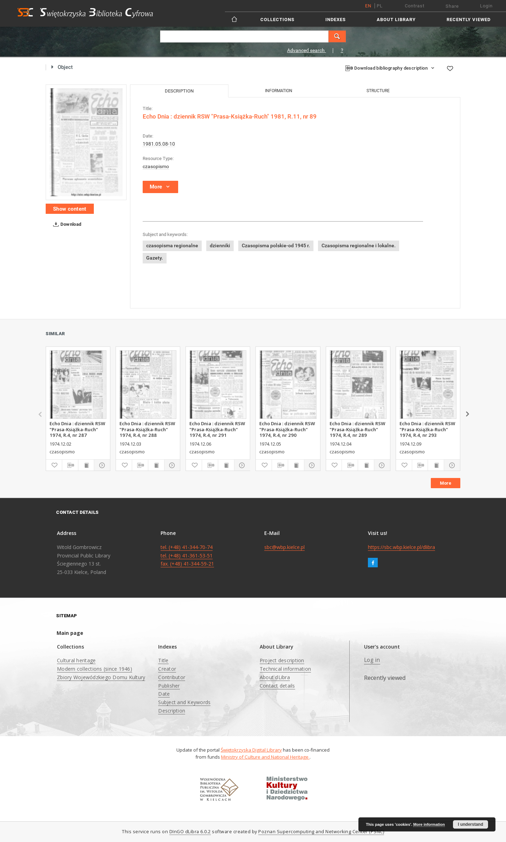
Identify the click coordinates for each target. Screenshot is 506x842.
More (445, 483)
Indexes (335, 19)
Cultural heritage (76, 660)
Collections (277, 19)
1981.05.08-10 (159, 144)
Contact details (277, 685)
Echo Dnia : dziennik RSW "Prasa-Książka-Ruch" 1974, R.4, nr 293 (427, 429)
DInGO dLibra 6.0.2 (190, 832)
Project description (282, 660)
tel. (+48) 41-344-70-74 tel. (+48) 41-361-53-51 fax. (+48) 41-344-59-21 (187, 555)
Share (452, 6)
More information (429, 824)
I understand (470, 824)
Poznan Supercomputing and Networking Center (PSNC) (321, 832)
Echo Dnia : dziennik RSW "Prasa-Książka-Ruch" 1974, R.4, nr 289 (357, 429)
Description (171, 710)
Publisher (169, 685)
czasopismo (156, 166)
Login (486, 5)
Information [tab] (278, 90)
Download (66, 224)
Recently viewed (469, 19)
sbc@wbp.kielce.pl (284, 547)
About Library (396, 19)
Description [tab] (179, 91)
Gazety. (154, 258)
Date (164, 693)
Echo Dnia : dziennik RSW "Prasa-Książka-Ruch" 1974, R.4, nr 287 (77, 429)
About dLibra (275, 677)
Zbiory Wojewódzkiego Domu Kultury (101, 677)
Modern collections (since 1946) (94, 668)
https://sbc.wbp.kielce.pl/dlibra (401, 547)
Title (163, 660)
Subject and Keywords (184, 702)
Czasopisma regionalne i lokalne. (359, 245)
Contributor (171, 677)
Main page (70, 633)
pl (380, 5)
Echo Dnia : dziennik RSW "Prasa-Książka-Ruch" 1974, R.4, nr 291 (217, 429)
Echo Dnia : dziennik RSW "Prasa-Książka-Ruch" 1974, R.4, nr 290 (287, 429)
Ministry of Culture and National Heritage (265, 757)
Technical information (285, 668)
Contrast (414, 5)
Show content (69, 209)
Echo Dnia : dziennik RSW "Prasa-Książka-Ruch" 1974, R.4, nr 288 (147, 429)
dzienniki (220, 245)
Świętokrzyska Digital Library (251, 750)
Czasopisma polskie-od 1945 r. (276, 245)
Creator (167, 668)
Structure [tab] (378, 90)
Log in (372, 660)
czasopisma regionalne (172, 245)
